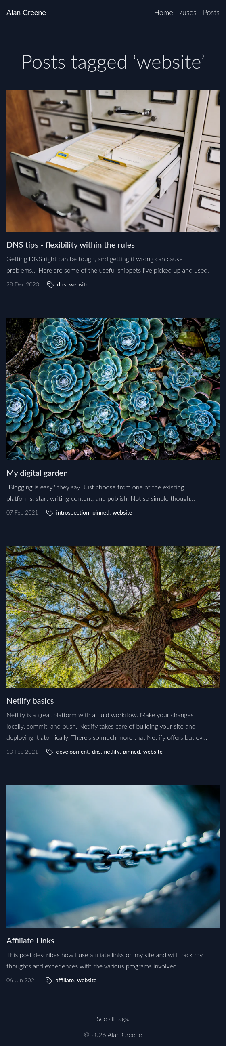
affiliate (65, 980)
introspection (72, 512)
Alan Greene (26, 12)
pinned (100, 512)
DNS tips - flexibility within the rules (70, 244)
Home (163, 12)
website (78, 284)
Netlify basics (30, 700)
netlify (111, 751)
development (72, 751)
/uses (188, 12)
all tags (118, 1018)
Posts (211, 12)
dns (61, 284)
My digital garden (37, 472)
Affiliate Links (30, 940)
